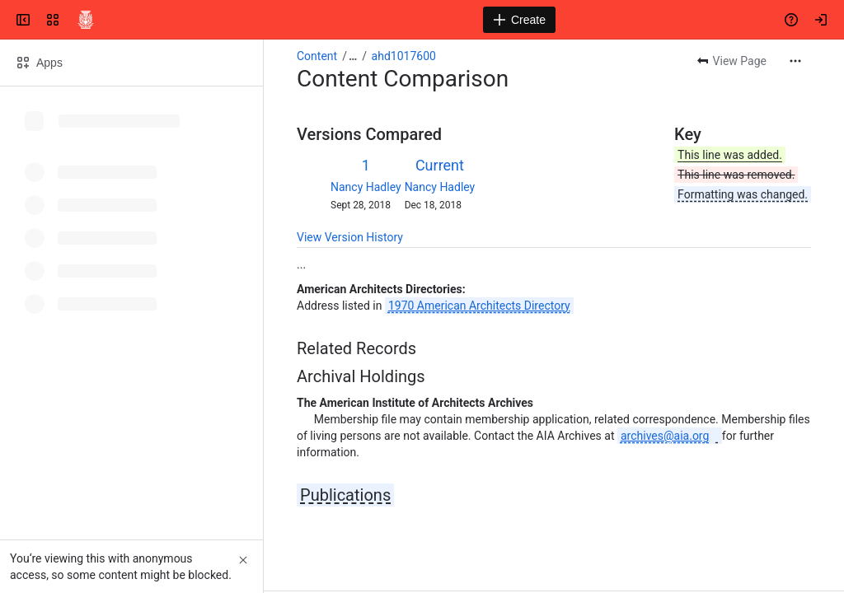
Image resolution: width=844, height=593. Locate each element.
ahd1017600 (404, 56)
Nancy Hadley (366, 187)
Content (317, 56)
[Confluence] (86, 20)
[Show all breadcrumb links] (353, 56)
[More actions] (795, 61)
